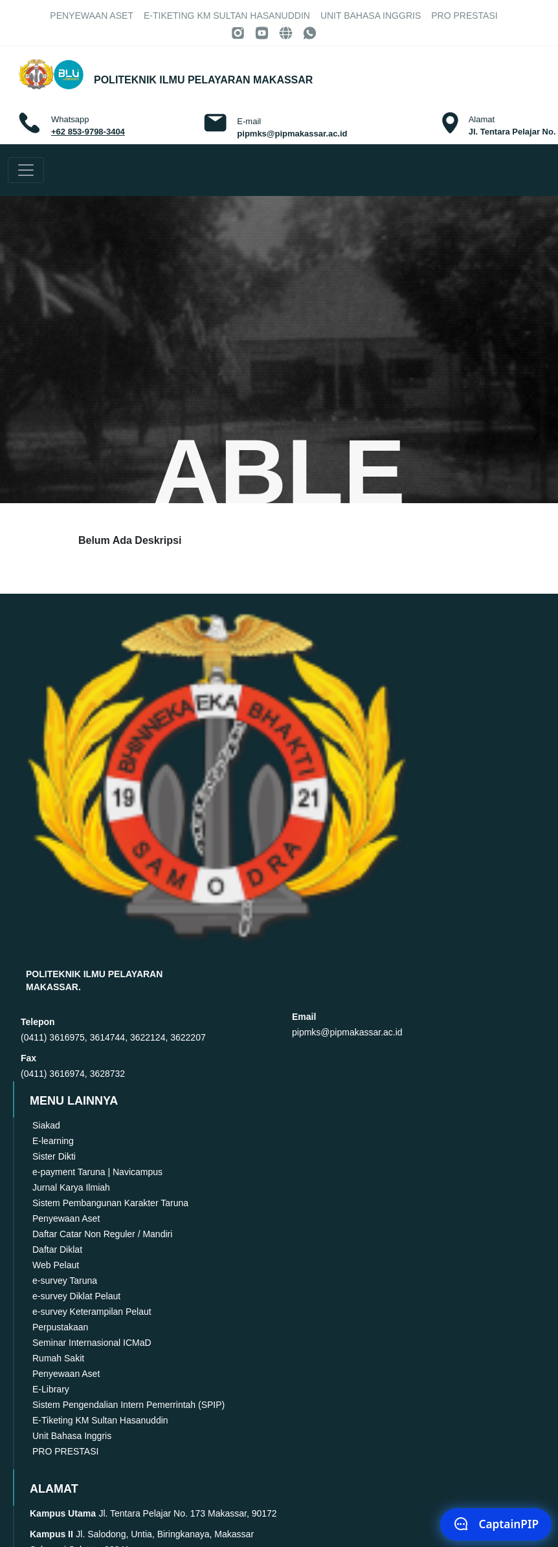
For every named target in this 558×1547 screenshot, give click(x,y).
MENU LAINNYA (84, 1100)
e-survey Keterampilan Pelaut (91, 1311)
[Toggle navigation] (26, 170)
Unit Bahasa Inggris (370, 15)
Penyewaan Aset (91, 15)
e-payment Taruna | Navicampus (97, 1172)
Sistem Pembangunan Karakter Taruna (110, 1203)
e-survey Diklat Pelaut (76, 1296)
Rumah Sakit (58, 1358)
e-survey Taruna (64, 1280)
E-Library (50, 1389)
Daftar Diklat (57, 1249)
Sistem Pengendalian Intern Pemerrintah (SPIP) (128, 1405)
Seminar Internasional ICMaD (91, 1342)
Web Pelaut (55, 1265)
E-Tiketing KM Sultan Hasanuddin (227, 15)
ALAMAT (65, 1488)
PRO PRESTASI (464, 15)
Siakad (46, 1125)
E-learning (53, 1141)
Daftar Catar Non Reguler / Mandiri (102, 1234)
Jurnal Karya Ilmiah (71, 1187)
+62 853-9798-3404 (88, 131)
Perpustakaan (60, 1327)
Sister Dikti (54, 1156)
